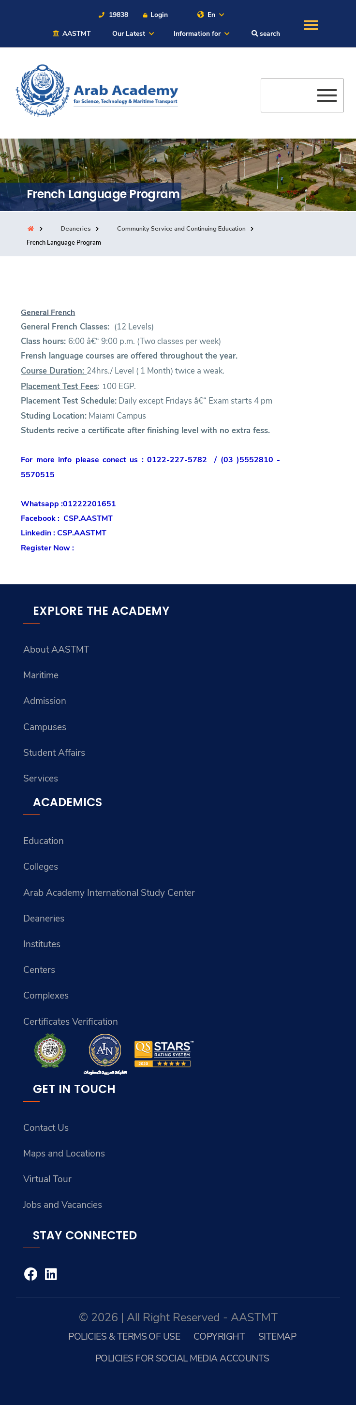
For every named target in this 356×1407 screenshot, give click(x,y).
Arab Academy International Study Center (110, 894)
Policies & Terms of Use (124, 1338)
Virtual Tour (47, 1181)
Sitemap (277, 1338)
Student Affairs (54, 754)
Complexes (46, 997)
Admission (44, 702)
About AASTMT (56, 650)
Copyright (219, 1338)
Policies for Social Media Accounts (182, 1360)
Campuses (44, 727)
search (266, 34)
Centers (39, 971)
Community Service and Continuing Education (181, 229)
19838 (113, 14)
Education (43, 842)
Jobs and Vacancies (62, 1207)
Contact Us (46, 1130)
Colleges (40, 868)
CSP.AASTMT (88, 519)
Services (40, 779)
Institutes (42, 945)
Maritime (41, 676)
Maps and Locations (64, 1155)
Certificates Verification (71, 1023)
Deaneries (76, 229)
